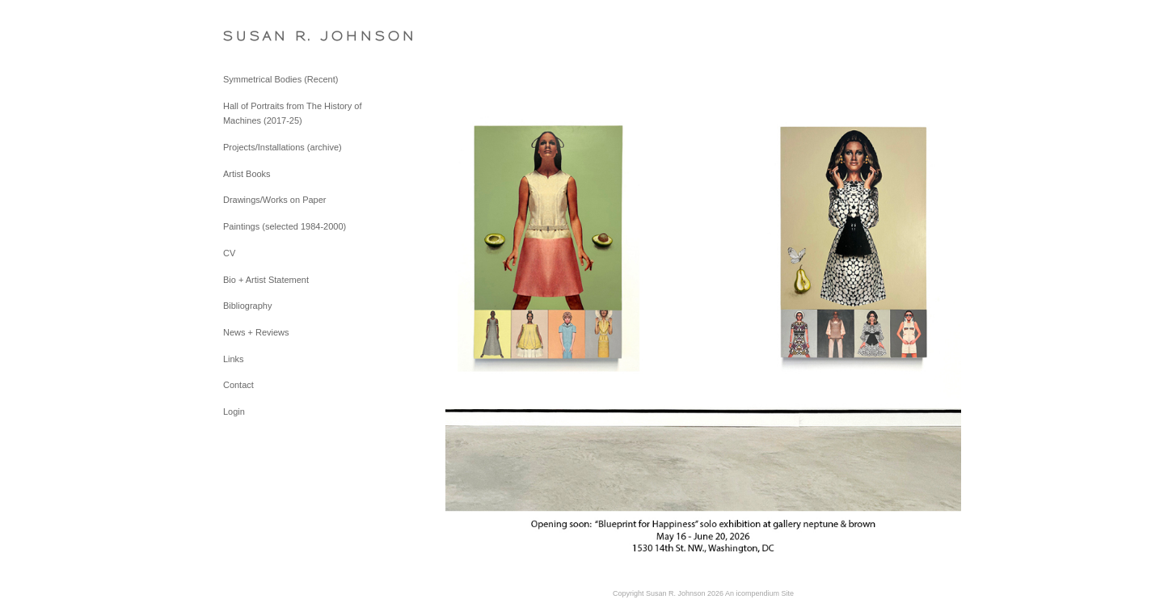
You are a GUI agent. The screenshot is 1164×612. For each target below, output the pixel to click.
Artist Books (247, 174)
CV (229, 253)
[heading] (263, 36)
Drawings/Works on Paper (275, 200)
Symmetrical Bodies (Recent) (280, 79)
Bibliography (247, 305)
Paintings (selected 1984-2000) (284, 226)
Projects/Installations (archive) (282, 147)
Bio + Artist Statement (266, 280)
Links (233, 359)
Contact (238, 385)
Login (234, 411)
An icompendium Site (759, 593)
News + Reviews (256, 332)
